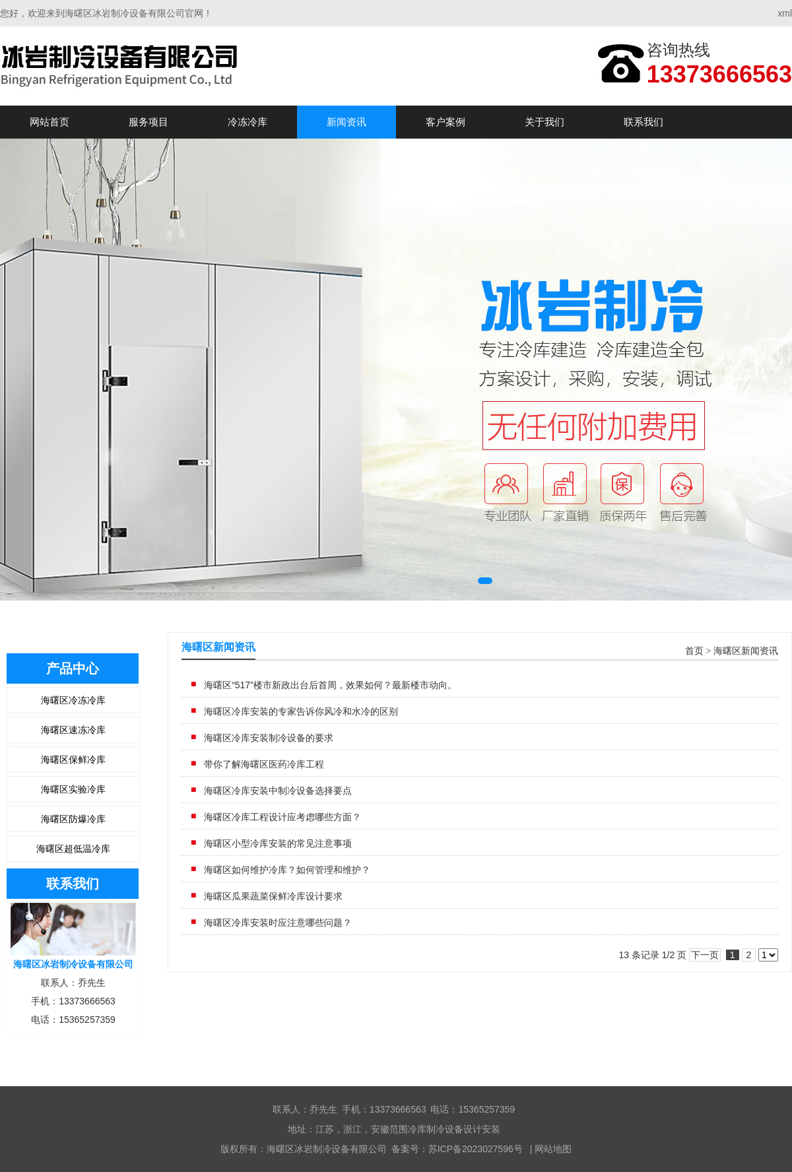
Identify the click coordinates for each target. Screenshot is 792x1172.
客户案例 (445, 121)
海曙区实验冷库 (73, 789)
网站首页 (49, 121)
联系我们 (643, 121)
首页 (694, 651)
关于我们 (544, 121)
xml (784, 13)
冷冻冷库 (247, 121)
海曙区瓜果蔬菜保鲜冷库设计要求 (273, 896)
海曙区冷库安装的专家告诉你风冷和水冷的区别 (301, 711)
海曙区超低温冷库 (73, 848)
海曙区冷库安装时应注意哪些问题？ (278, 922)
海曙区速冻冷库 (73, 730)
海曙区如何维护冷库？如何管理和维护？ (287, 869)
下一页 (705, 955)
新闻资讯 (346, 121)
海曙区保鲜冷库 (73, 759)
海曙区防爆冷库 (73, 819)
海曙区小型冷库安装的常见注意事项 (278, 843)
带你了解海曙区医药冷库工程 (264, 764)
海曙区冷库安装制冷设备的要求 (268, 737)
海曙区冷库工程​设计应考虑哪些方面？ (282, 817)
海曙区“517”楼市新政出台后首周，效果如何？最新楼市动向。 (330, 685)
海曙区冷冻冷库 (73, 700)
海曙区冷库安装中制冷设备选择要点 (278, 790)
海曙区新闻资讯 (745, 651)
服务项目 (148, 121)
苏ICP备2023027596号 (475, 1149)
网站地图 (553, 1149)
